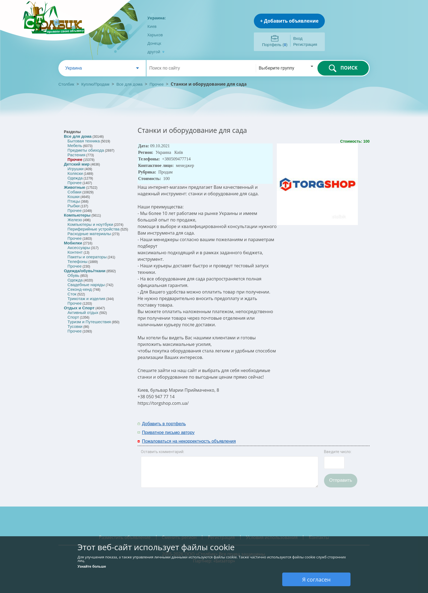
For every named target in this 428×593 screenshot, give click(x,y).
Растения (76, 154)
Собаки (74, 192)
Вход (297, 38)
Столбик (66, 84)
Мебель (74, 145)
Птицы (73, 201)
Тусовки (74, 326)
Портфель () (274, 44)
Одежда (74, 178)
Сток (71, 294)
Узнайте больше (92, 566)
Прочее (157, 84)
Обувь (73, 275)
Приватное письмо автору (168, 432)
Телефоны (77, 261)
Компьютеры (77, 215)
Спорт (73, 317)
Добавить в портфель (164, 423)
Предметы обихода (85, 150)
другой (156, 51)
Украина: (156, 17)
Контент (75, 252)
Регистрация (305, 44)
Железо (74, 219)
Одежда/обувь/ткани (84, 270)
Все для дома (130, 84)
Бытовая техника (83, 141)
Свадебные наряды (86, 284)
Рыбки (73, 205)
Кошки (73, 196)
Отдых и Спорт (79, 308)
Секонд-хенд (79, 289)
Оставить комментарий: (162, 452)
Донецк (154, 43)
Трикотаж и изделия (86, 298)
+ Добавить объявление (289, 21)
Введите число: (338, 452)
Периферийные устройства (93, 229)
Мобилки (73, 243)
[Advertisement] (309, 428)
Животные (74, 187)
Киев (151, 26)
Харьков (155, 34)
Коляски (75, 173)
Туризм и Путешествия (89, 321)
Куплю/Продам (96, 84)
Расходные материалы (89, 233)
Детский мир (77, 164)
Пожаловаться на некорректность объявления (189, 441)
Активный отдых (82, 312)
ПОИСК (343, 68)
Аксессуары (78, 247)
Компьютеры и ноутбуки (90, 224)
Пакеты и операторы (86, 256)
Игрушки (75, 168)
